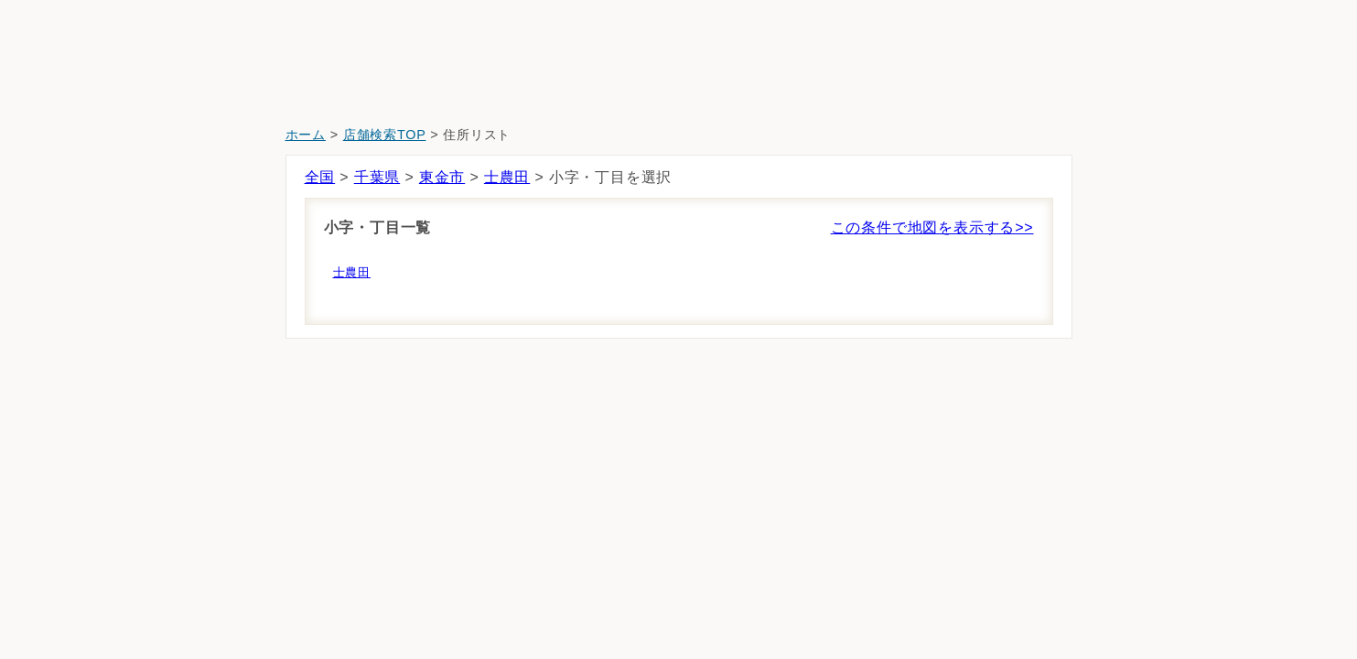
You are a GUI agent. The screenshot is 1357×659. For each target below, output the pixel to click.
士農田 (507, 177)
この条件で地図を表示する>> (932, 227)
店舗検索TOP (384, 134)
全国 (320, 177)
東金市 (442, 177)
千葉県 (377, 177)
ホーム (305, 134)
